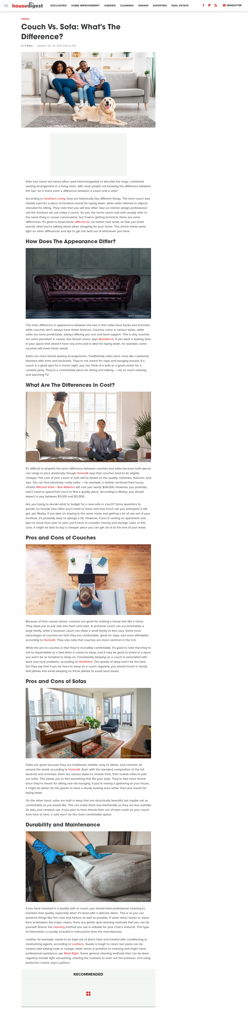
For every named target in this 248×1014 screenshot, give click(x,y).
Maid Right (71, 953)
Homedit (83, 473)
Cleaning (127, 5)
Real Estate (180, 5)
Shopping (160, 5)
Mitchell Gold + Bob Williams (55, 487)
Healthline (85, 661)
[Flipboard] (209, 6)
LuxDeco (78, 944)
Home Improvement (85, 5)
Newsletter (232, 5)
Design (143, 5)
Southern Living (54, 198)
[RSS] (215, 6)
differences (82, 222)
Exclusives (58, 5)
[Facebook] (203, 6)
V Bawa (29, 46)
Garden (110, 5)
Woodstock (106, 339)
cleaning (59, 927)
